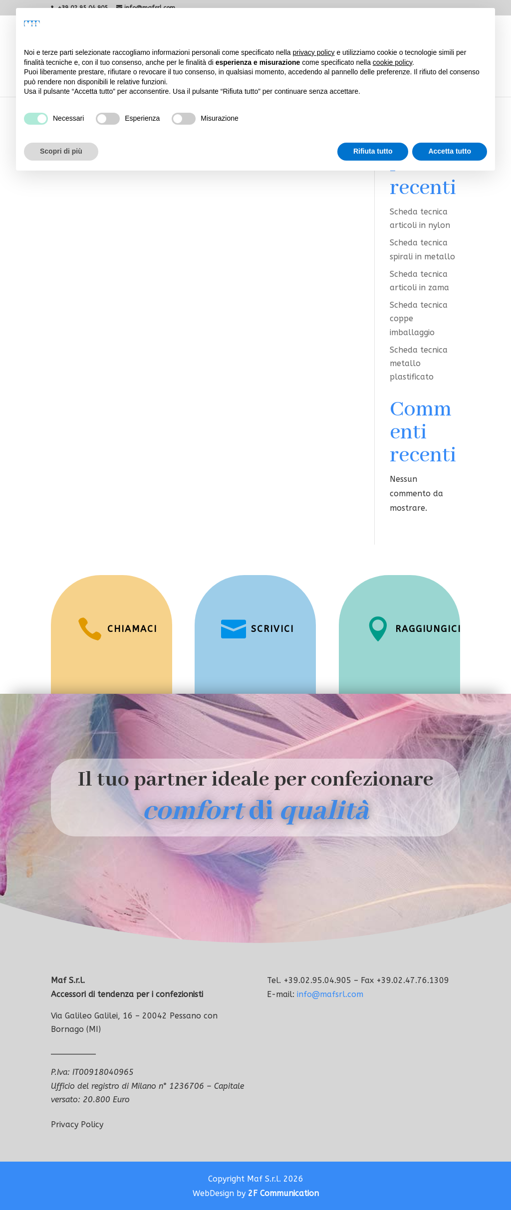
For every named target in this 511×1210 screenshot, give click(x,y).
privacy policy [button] (314, 52)
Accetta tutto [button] (449, 151)
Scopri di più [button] (61, 151)
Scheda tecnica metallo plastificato (419, 363)
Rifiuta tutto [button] (373, 151)
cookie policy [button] (392, 62)
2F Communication (283, 1193)
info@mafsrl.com (330, 994)
